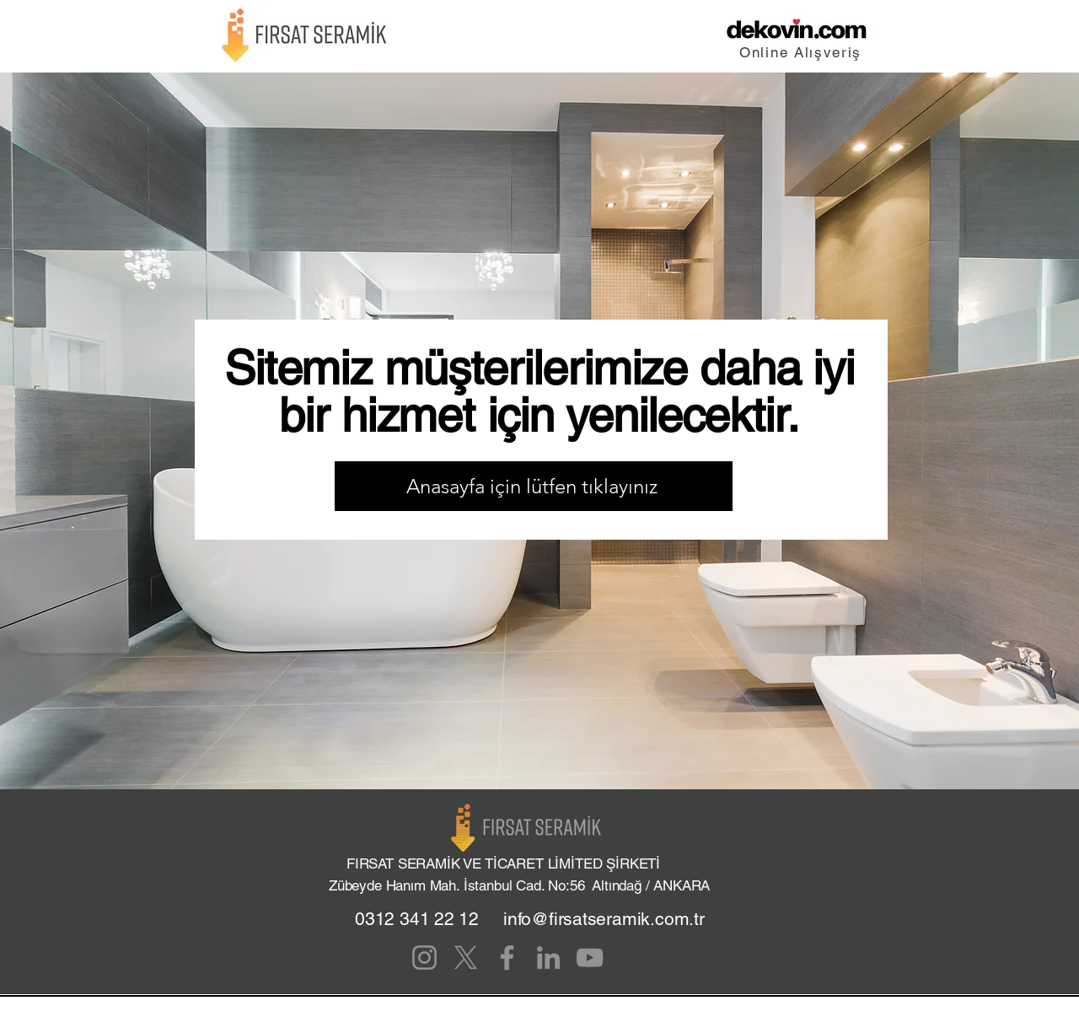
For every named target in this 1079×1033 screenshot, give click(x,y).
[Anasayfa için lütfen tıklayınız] (534, 486)
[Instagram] (424, 957)
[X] (465, 957)
